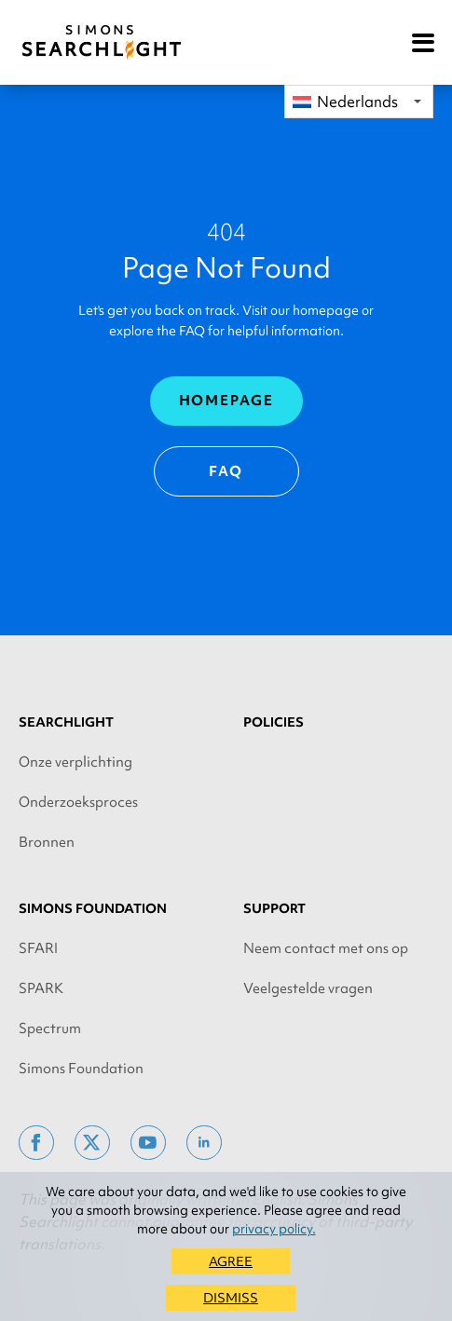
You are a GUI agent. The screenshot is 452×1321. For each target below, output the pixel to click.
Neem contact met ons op (325, 948)
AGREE (231, 1261)
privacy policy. (274, 1228)
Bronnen (47, 842)
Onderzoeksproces (78, 802)
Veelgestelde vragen (308, 988)
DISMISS (230, 1297)
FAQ (226, 471)
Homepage (226, 400)
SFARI (38, 948)
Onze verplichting (75, 762)
